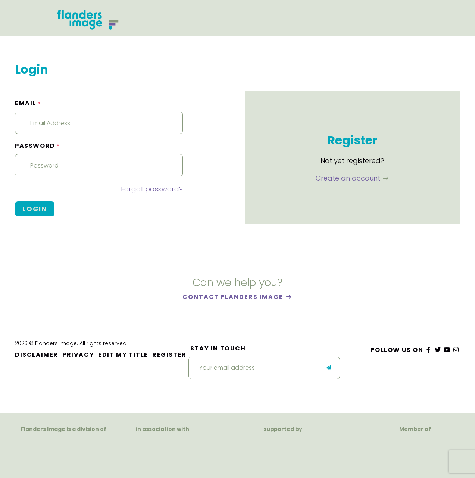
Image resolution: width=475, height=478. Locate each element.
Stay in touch (218, 348)
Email (28, 103)
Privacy (78, 354)
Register (169, 354)
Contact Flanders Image (233, 297)
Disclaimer (36, 354)
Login (34, 208)
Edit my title (123, 354)
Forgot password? (152, 189)
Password (37, 145)
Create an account (349, 178)
